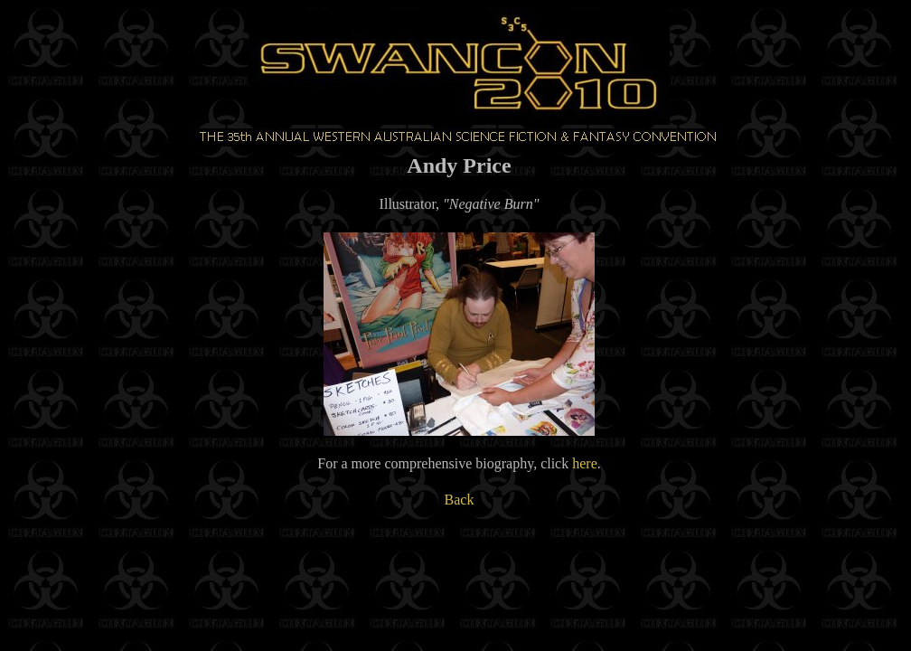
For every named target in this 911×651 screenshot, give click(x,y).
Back (459, 499)
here (584, 463)
